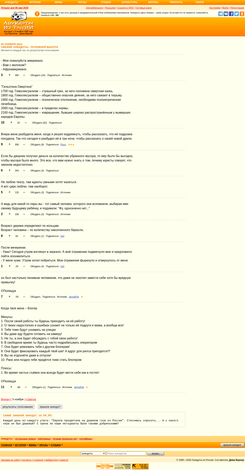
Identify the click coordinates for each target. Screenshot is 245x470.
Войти (225, 8)
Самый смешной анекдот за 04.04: (28, 415)
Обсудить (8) (37, 144)
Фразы (82, 2)
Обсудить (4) (37, 170)
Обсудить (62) (39, 122)
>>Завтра (30, 399)
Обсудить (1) (37, 236)
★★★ (71, 144)
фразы (43, 445)
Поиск (200, 2)
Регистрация (237, 8)
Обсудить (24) (37, 75)
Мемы (59, 2)
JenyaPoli (74, 297)
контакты (26, 460)
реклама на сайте (10, 460)
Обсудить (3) (37, 192)
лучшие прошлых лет (65, 438)
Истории (35, 2)
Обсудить (35, 297)
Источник (67, 75)
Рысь (63, 144)
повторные (44, 438)
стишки (56, 445)
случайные (85, 438)
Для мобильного (94, 8)
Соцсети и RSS (125, 8)
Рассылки (110, 8)
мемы (33, 445)
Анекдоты (11, 2)
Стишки (106, 2)
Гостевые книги (143, 8)
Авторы (153, 2)
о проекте (38, 460)
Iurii (62, 236)
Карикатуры (129, 2)
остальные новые (25, 438)
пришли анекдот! (232, 445)
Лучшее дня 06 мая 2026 (14, 8)
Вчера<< (6, 399)
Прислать (176, 2)
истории (20, 445)
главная (6, 445)
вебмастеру (51, 460)
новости (64, 460)
